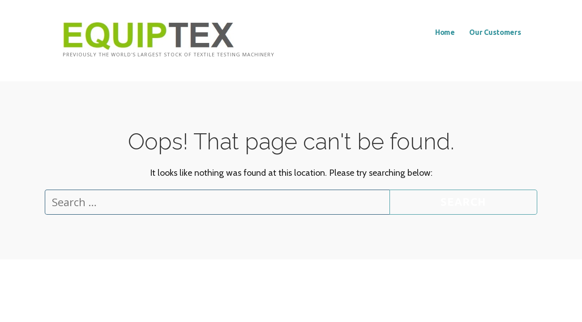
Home (445, 32)
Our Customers (495, 32)
